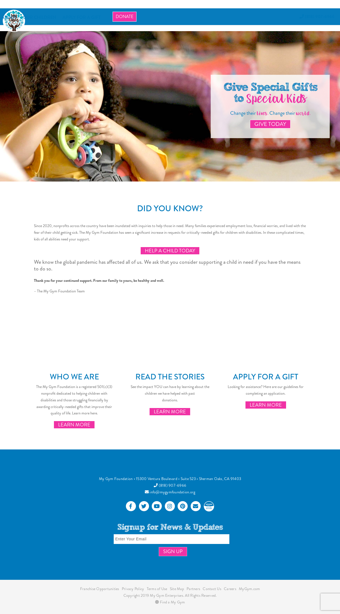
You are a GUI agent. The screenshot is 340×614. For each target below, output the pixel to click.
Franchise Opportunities (99, 588)
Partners (193, 588)
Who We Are (74, 376)
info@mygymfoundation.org (170, 492)
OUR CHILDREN (39, 17)
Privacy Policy (133, 588)
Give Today (270, 124)
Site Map (177, 588)
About (8, 17)
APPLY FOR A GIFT (82, 17)
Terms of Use (157, 588)
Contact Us (212, 588)
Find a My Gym (170, 602)
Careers (230, 588)
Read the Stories (170, 376)
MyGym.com (249, 588)
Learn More (74, 424)
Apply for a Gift (265, 376)
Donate (124, 16)
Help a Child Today (170, 250)
